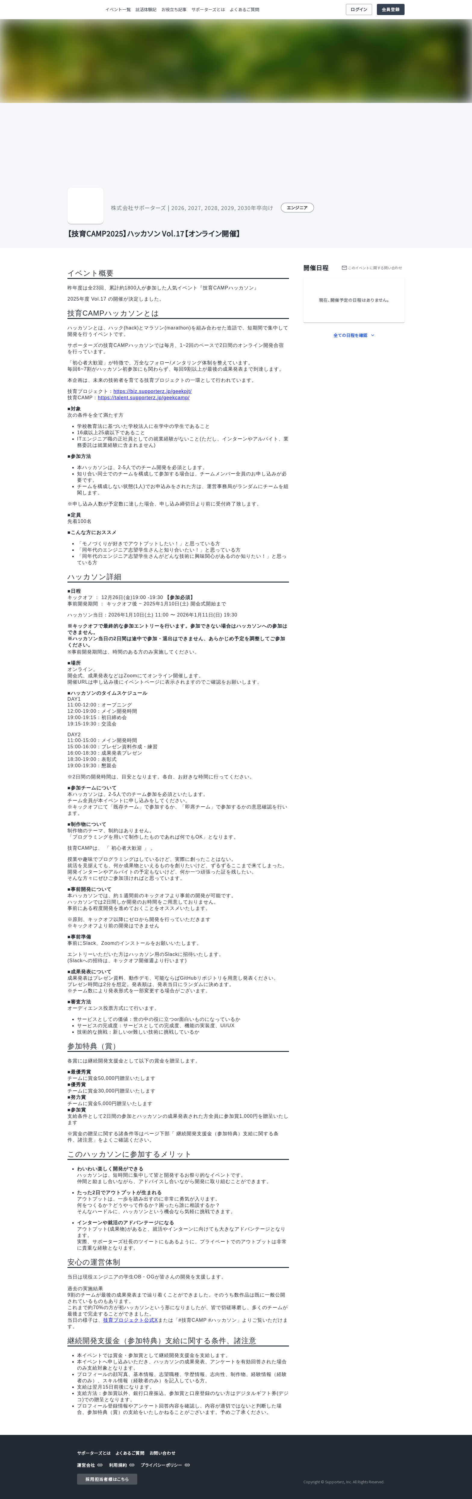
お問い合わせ (162, 1453)
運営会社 (90, 1465)
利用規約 (122, 1465)
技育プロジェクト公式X (130, 1320)
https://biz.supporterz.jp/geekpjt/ (152, 391)
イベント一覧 (118, 9)
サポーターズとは (208, 9)
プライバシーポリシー (166, 1465)
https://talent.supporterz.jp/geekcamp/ (144, 397)
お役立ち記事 (174, 9)
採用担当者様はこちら (107, 1479)
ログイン (359, 9)
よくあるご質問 (244, 9)
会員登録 (391, 9)
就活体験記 (146, 9)
